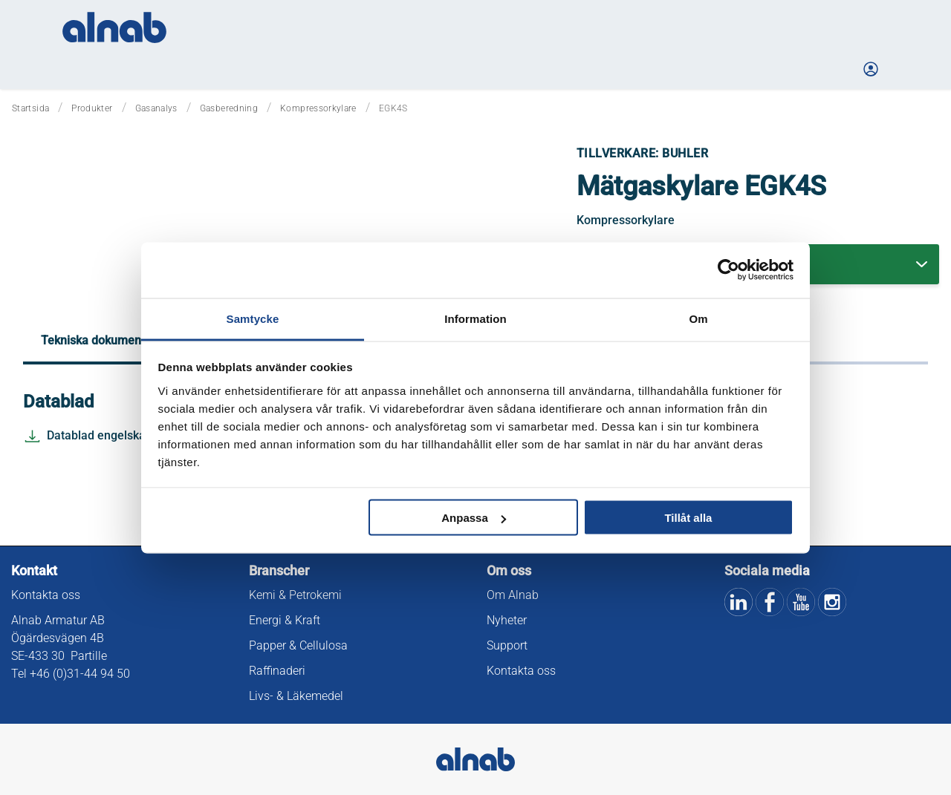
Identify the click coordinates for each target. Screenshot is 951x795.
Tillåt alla (688, 517)
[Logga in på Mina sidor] (872, 69)
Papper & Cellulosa (298, 645)
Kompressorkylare (318, 108)
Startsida (30, 108)
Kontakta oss (45, 595)
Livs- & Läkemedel (296, 696)
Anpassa (473, 517)
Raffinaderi (277, 671)
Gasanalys (156, 108)
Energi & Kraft (284, 620)
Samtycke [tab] (253, 318)
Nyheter (507, 620)
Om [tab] (698, 318)
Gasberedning (229, 108)
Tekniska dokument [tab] (93, 340)
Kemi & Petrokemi (295, 595)
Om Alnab (513, 595)
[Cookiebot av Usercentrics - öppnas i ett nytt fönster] (728, 270)
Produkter (91, 108)
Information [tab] (475, 318)
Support (507, 645)
